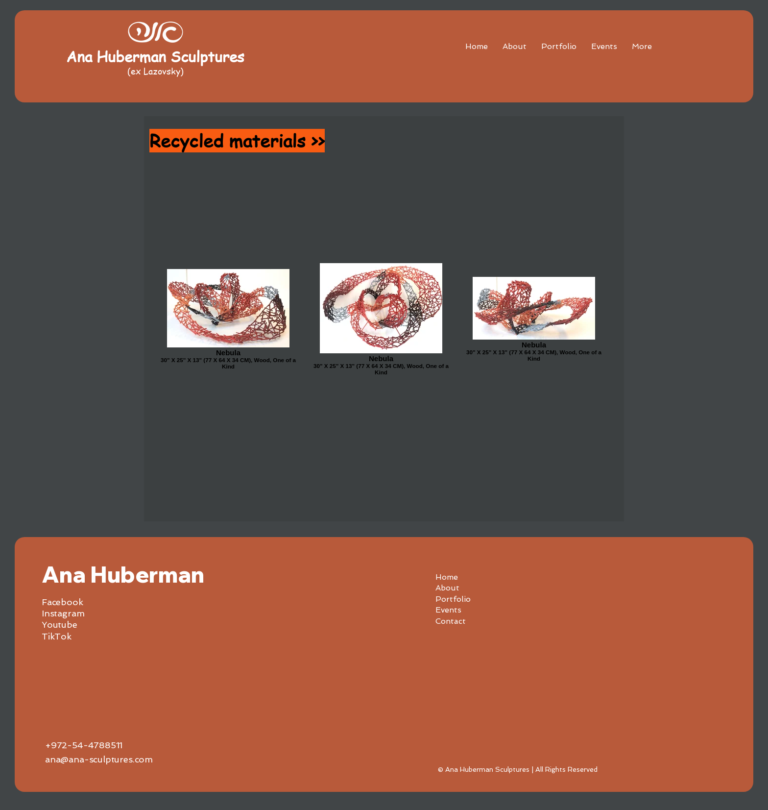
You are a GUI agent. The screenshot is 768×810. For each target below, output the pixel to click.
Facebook (62, 602)
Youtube (59, 624)
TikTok (57, 636)
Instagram (63, 613)
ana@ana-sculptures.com (99, 759)
